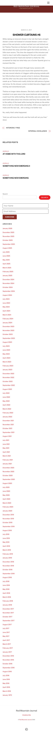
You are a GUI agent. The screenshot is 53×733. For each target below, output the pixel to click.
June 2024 (6, 303)
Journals (6, 151)
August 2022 (7, 389)
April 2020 (6, 499)
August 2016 (7, 671)
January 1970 (7, 695)
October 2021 (7, 428)
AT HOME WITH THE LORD (14, 154)
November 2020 (8, 471)
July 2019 (6, 534)
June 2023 (6, 350)
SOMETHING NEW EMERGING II (16, 166)
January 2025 (7, 275)
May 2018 (6, 589)
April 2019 (6, 546)
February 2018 (8, 601)
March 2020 (7, 503)
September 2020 (9, 479)
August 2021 (7, 436)
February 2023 (8, 366)
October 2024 (8, 287)
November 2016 (8, 660)
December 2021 (8, 420)
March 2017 (7, 644)
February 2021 (8, 460)
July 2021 (6, 440)
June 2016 (6, 679)
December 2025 (8, 232)
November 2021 (8, 424)
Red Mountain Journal (25, 719)
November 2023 (8, 330)
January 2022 (7, 417)
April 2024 (6, 311)
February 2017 (8, 648)
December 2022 (8, 373)
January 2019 (7, 558)
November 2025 (8, 236)
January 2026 (7, 228)
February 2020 (8, 507)
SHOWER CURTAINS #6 (26, 34)
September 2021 (8, 432)
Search (5, 194)
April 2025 (6, 264)
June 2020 (6, 491)
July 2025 (6, 252)
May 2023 (6, 354)
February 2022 (8, 413)
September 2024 (9, 291)
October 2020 (8, 475)
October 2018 (7, 569)
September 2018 (9, 573)
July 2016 (6, 675)
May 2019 (6, 542)
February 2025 (8, 271)
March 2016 (7, 691)
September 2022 (9, 385)
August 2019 (7, 530)
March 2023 (7, 362)
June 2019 (6, 538)
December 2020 (8, 468)
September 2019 (8, 526)
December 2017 (8, 609)
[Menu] (48, 3)
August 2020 (7, 483)
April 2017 (6, 640)
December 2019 (8, 515)
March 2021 (7, 456)
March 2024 (7, 315)
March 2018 (7, 597)
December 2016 (8, 656)
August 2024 (7, 295)
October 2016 (7, 664)
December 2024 (8, 279)
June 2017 (6, 632)
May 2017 (6, 636)
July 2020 (6, 487)
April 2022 (6, 405)
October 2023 (8, 334)
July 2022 (6, 393)
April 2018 (6, 593)
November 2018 (8, 566)
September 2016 (8, 668)
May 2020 (6, 495)
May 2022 (6, 401)
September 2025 (9, 244)
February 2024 (8, 319)
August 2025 (7, 248)
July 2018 (6, 581)
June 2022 (6, 397)
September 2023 (9, 338)
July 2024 (6, 299)
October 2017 (7, 617)
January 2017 (7, 652)
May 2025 (6, 260)
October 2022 (8, 381)
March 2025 (7, 268)
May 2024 (6, 307)
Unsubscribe (26, 715)
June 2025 (6, 256)
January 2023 (7, 369)
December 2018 (8, 562)
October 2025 (8, 240)
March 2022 (7, 409)
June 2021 (6, 444)
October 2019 (7, 522)
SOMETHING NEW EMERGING (16, 178)
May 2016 (6, 683)
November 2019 (8, 518)
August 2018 (7, 577)
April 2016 (6, 687)
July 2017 (6, 628)
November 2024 (8, 283)
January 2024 (7, 322)
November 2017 (8, 613)
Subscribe (9, 217)
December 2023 (8, 326)
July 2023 (6, 346)
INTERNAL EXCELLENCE (37, 131)
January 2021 (7, 464)
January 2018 (7, 605)
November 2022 (8, 377)
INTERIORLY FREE (13, 128)
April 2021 (6, 452)
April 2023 (6, 358)
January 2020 (7, 511)
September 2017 (8, 620)
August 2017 (7, 624)
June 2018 (6, 585)
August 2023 (7, 342)
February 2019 (8, 554)
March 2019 (7, 550)
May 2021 (6, 448)
